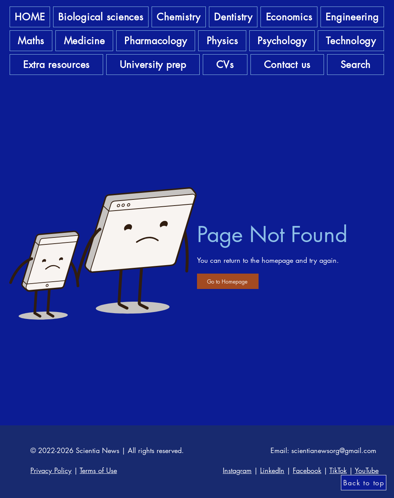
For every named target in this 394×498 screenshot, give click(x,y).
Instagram (237, 470)
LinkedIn (272, 470)
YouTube (367, 470)
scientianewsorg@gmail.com (333, 450)
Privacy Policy (51, 470)
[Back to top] (363, 482)
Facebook (307, 470)
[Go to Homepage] (228, 281)
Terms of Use (98, 470)
